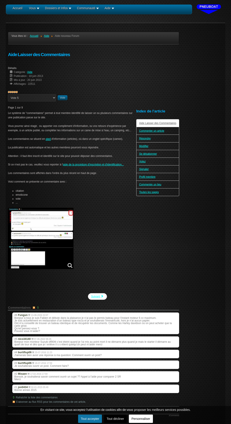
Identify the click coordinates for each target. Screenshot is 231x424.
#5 (15, 339)
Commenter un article (151, 130)
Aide (29, 72)
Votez (142, 161)
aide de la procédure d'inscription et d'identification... (93, 164)
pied (48, 138)
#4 (15, 352)
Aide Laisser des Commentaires (157, 123)
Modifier (144, 146)
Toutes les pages (149, 192)
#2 (15, 373)
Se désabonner (148, 153)
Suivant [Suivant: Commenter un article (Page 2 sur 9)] (97, 296)
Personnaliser (140, 418)
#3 (15, 363)
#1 (15, 387)
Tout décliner (115, 418)
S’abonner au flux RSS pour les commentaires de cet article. (51, 401)
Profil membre (147, 176)
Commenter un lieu (150, 184)
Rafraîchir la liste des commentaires (37, 397)
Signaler (144, 169)
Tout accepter (90, 418)
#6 (15, 315)
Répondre (145, 138)
